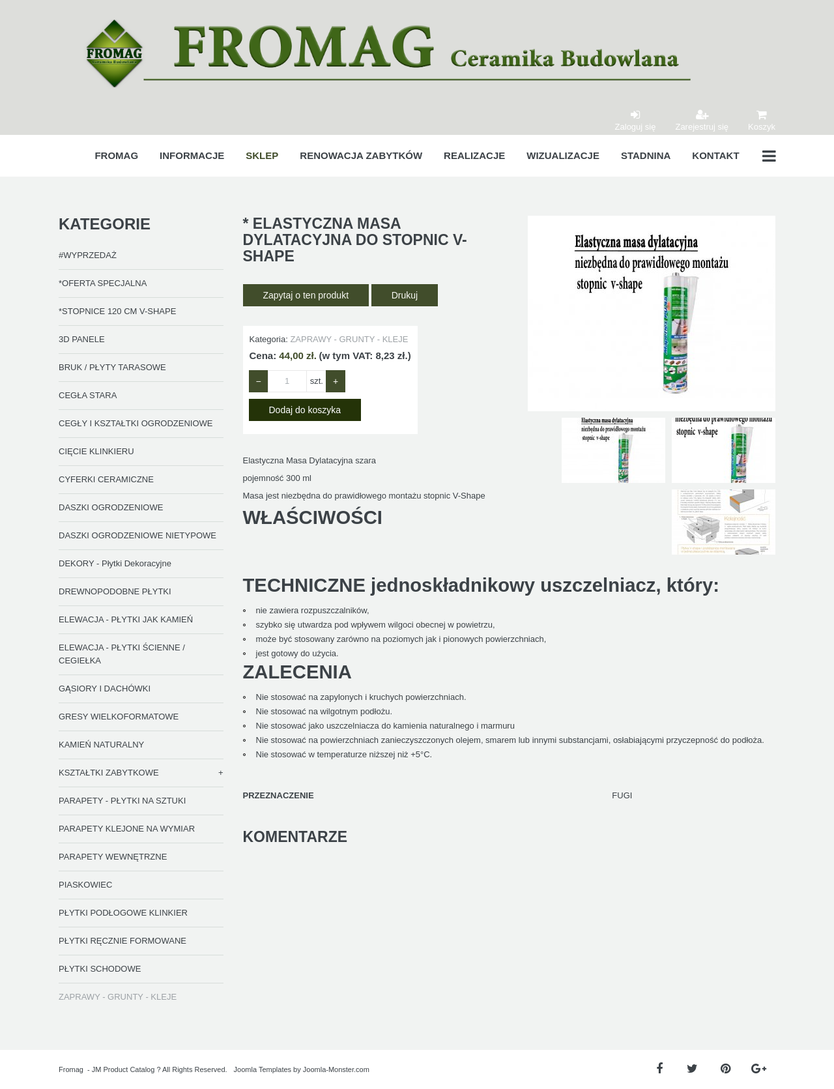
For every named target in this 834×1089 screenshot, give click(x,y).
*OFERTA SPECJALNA (103, 283)
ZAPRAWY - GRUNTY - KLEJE (118, 997)
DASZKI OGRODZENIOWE (111, 507)
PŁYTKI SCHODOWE (100, 969)
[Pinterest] (725, 1069)
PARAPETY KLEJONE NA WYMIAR (127, 829)
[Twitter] (692, 1069)
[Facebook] (659, 1069)
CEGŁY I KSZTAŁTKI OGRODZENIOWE (135, 423)
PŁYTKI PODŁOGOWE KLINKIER (123, 913)
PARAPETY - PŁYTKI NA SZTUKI (122, 801)
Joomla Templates (262, 1069)
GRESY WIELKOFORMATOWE (119, 716)
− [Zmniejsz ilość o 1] (258, 381)
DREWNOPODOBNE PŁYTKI (115, 591)
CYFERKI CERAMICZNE (106, 479)
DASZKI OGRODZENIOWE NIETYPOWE (137, 535)
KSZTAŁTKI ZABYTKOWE (109, 772)
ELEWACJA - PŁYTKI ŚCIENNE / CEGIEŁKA (122, 654)
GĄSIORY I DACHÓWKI (105, 688)
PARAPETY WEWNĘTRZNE (113, 857)
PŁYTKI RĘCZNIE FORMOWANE (122, 941)
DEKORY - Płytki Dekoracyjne (115, 563)
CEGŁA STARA (88, 395)
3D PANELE (82, 339)
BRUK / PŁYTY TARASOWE (112, 367)
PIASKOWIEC (85, 885)
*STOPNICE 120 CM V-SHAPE (117, 311)
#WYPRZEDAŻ (88, 255)
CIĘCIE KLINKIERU (96, 451)
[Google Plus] (759, 1069)
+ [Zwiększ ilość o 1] (335, 381)
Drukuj (405, 295)
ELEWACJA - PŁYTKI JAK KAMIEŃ (126, 619)
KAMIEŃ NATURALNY (101, 744)
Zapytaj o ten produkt (306, 295)
